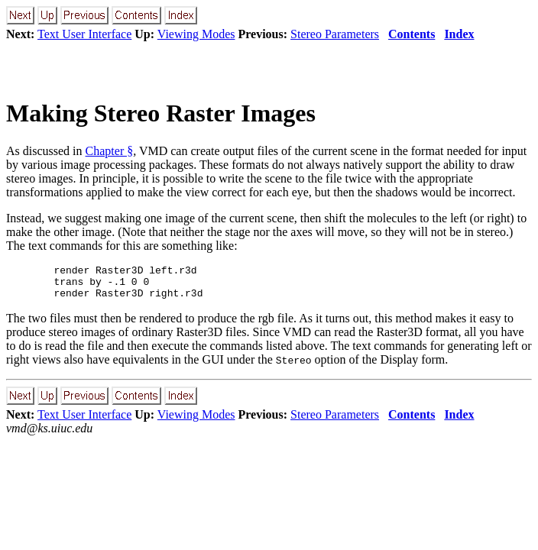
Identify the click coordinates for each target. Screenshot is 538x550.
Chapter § (110, 150)
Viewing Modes (196, 34)
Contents (411, 34)
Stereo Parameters (334, 34)
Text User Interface (84, 34)
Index (459, 34)
